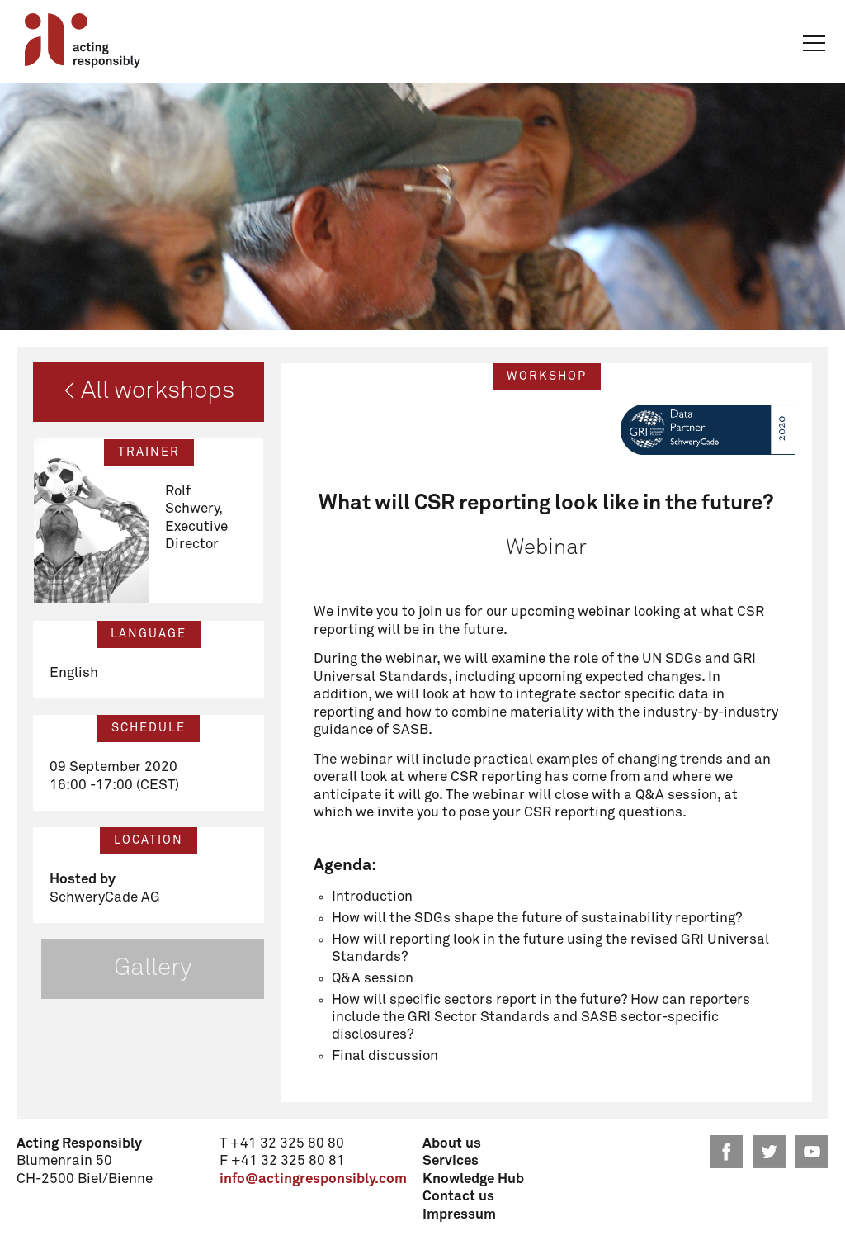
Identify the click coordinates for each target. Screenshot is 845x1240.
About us (451, 1144)
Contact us (458, 1197)
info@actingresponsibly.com (313, 1179)
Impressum (459, 1215)
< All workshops (149, 391)
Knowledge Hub (473, 1179)
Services (450, 1161)
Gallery (152, 968)
